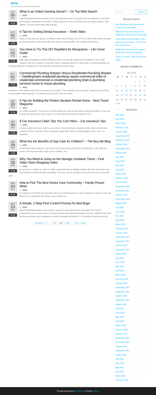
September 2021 (123, 351)
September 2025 (123, 149)
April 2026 (120, 119)
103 (54, 223)
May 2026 (120, 115)
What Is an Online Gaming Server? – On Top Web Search (58, 11)
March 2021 (121, 376)
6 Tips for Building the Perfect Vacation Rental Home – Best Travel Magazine (64, 102)
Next (83, 223)
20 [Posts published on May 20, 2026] (126, 95)
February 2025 (122, 178)
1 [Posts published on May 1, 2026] (135, 81)
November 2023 (122, 241)
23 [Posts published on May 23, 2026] (140, 95)
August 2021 (121, 355)
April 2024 (120, 220)
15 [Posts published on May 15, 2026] (136, 91)
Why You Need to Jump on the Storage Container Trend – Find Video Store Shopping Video (62, 160)
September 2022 (123, 300)
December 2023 (122, 237)
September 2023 (123, 250)
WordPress (79, 391)
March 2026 (121, 123)
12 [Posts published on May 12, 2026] (122, 91)
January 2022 (121, 334)
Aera (14, 3)
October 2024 (121, 195)
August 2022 (121, 304)
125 (76, 223)
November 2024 (122, 191)
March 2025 (121, 174)
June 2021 (120, 363)
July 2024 (120, 208)
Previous (39, 223)
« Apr (118, 103)
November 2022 (122, 292)
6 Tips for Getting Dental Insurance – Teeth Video (53, 31)
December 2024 (122, 186)
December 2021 (122, 338)
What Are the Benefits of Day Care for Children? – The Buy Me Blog (65, 141)
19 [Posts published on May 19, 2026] (122, 95)
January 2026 (121, 132)
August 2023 (121, 254)
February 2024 (122, 229)
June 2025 (120, 161)
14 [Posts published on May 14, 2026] (131, 91)
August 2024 (121, 203)
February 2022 (122, 330)
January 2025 (121, 182)
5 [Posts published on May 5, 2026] (121, 86)
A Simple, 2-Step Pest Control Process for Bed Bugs (55, 203)
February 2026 (122, 128)
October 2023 (121, 245)
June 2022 (120, 313)
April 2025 (120, 170)
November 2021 (122, 342)
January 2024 (121, 233)
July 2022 (120, 309)
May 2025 (120, 165)
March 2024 (121, 224)
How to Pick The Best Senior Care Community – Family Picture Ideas (62, 184)
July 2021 (120, 359)
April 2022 (120, 321)
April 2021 (120, 372)
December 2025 (122, 136)
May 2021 (120, 368)
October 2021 (121, 346)
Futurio (96, 391)
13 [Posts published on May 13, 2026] (126, 91)
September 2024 (123, 199)
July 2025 (120, 157)
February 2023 (122, 279)
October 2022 (121, 296)
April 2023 (120, 271)
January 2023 (121, 283)
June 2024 (120, 212)
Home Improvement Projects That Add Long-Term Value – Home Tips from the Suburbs (131, 42)
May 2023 (120, 266)
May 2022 (120, 317)
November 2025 (122, 140)
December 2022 (122, 287)
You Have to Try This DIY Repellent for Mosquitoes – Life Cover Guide (62, 51)
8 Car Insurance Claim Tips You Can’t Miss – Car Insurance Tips (63, 121)
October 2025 (121, 144)
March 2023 (121, 275)
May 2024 (120, 216)
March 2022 (121, 325)
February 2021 (122, 380)
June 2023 (120, 262)
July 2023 (120, 258)
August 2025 (121, 153)
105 (67, 223)
